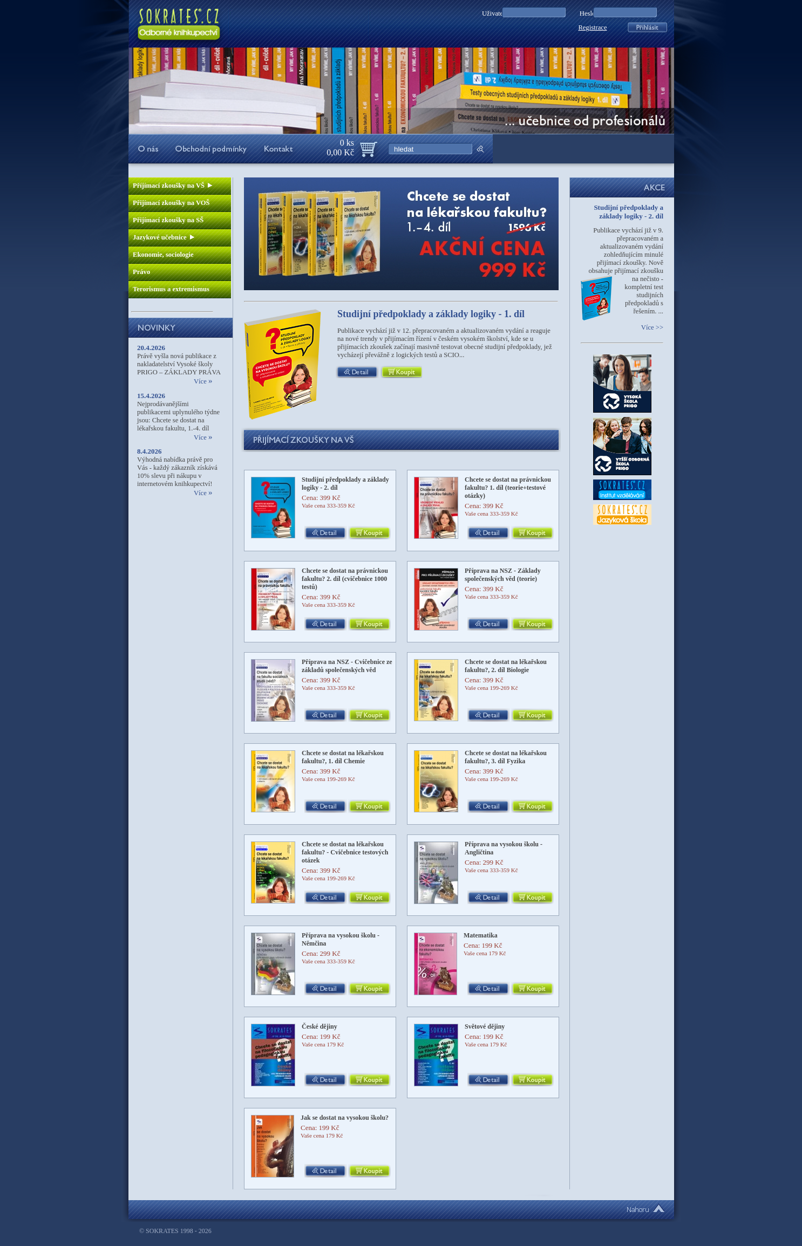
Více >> (652, 327)
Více (203, 381)
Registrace (592, 27)
